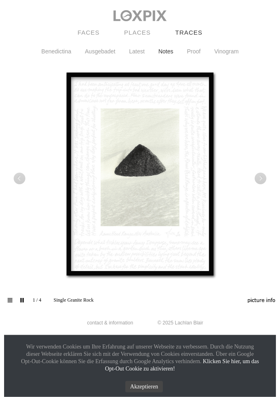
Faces (89, 32)
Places (137, 32)
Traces (188, 32)
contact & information (110, 323)
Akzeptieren (144, 387)
